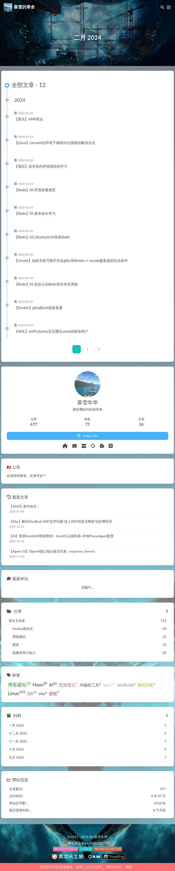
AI (53, 684)
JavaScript (126, 684)
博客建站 (19, 684)
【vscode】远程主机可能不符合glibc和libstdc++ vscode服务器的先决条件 (71, 261)
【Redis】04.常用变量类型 (35, 190)
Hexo (39, 684)
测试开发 (146, 684)
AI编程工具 (90, 684)
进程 (54, 693)
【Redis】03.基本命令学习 (35, 213)
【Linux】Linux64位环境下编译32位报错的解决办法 (54, 143)
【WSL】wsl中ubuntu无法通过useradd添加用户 (51, 331)
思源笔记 (68, 685)
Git (32, 693)
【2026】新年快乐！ (24, 506)
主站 (86, 867)
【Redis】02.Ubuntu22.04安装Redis (42, 237)
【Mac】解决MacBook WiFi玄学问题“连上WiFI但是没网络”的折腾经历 (60, 522)
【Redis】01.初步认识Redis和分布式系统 (46, 284)
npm (109, 685)
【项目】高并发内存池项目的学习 (40, 166)
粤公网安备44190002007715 (89, 843)
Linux (16, 693)
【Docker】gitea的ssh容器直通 (38, 308)
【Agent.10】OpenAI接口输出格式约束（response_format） (53, 551)
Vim (43, 693)
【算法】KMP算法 (28, 119)
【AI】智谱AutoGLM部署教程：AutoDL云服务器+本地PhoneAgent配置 (61, 536)
